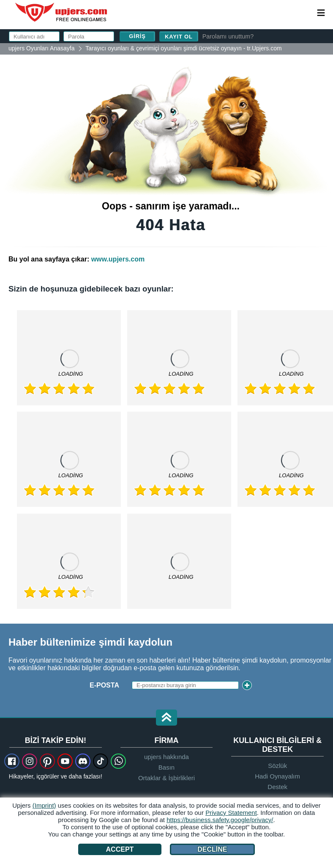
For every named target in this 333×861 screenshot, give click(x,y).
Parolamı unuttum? (228, 36)
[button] (166, 718)
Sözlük (277, 765)
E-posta (104, 685)
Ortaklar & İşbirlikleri (166, 777)
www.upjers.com (118, 259)
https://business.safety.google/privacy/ (219, 819)
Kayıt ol (179, 36)
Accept (120, 849)
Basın (166, 767)
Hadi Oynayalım (277, 776)
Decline (212, 849)
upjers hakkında (166, 756)
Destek (277, 786)
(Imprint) (44, 805)
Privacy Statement (231, 812)
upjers (61, 12)
